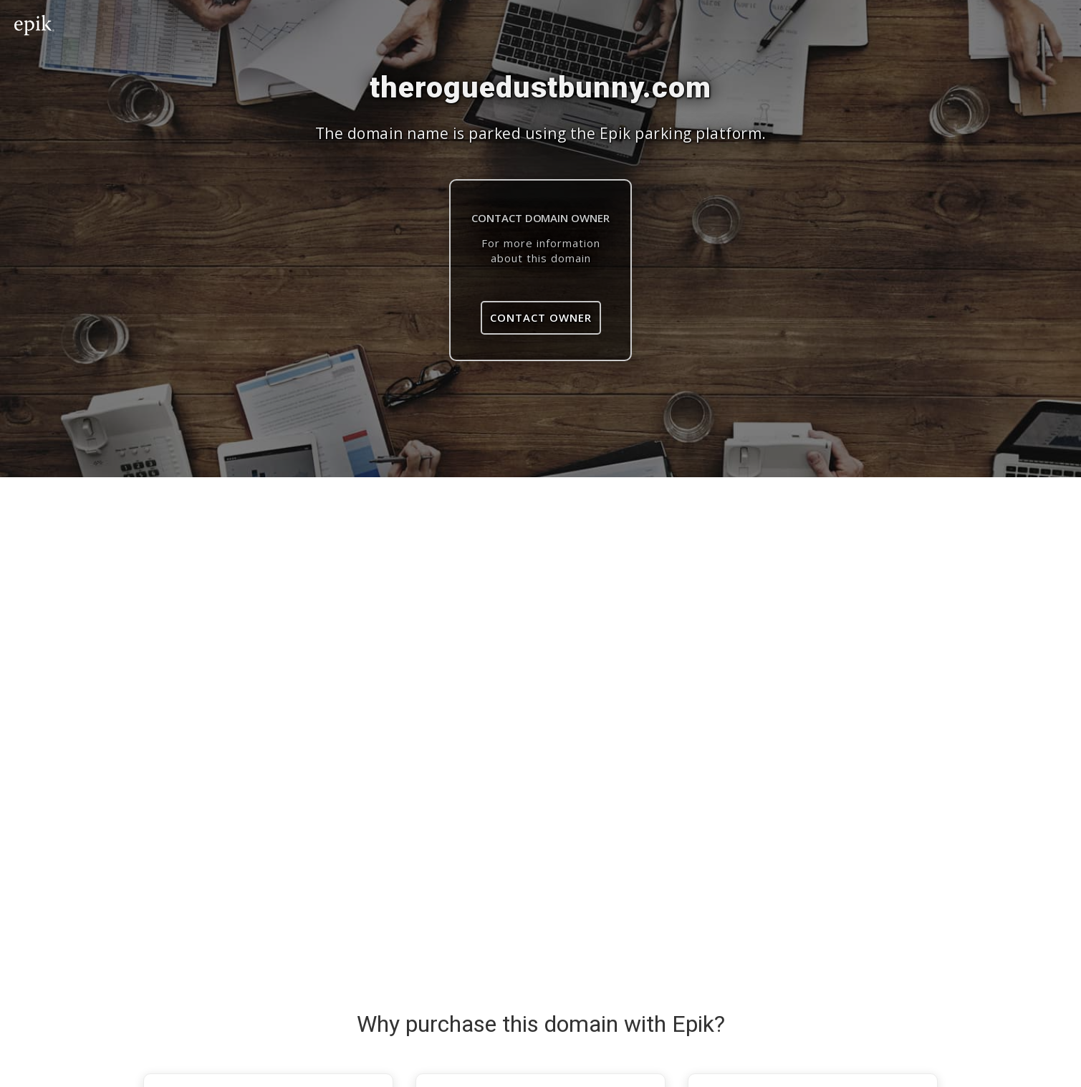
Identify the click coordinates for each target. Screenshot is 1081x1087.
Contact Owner (541, 317)
